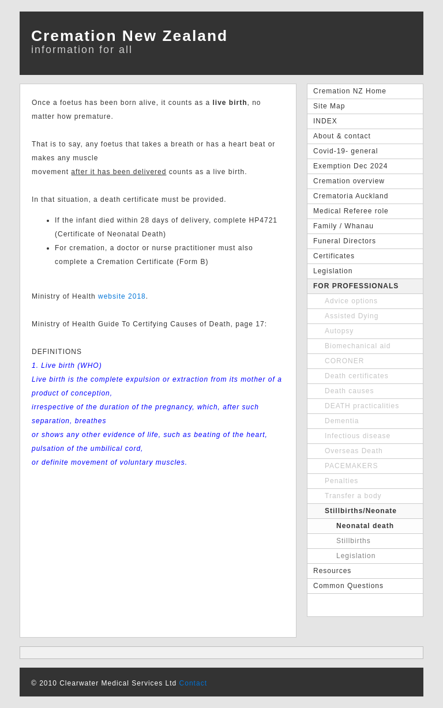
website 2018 (122, 296)
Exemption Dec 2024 (350, 166)
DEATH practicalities (362, 406)
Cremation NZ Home (349, 91)
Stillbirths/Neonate (361, 511)
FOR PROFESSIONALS (356, 286)
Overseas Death (354, 451)
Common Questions (348, 586)
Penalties (341, 481)
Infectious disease (358, 436)
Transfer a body (353, 496)
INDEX (325, 121)
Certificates (334, 256)
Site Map (329, 106)
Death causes (349, 391)
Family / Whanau (343, 226)
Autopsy (339, 331)
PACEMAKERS (351, 466)
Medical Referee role (351, 211)
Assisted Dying (351, 316)
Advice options (351, 301)
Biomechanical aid (358, 346)
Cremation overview (349, 181)
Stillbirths (353, 541)
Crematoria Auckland (350, 196)
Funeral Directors (344, 241)
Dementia (342, 421)
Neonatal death (365, 526)
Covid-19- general (345, 151)
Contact (193, 683)
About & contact (342, 136)
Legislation (332, 271)
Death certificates (357, 376)
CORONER (344, 361)
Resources (332, 571)
